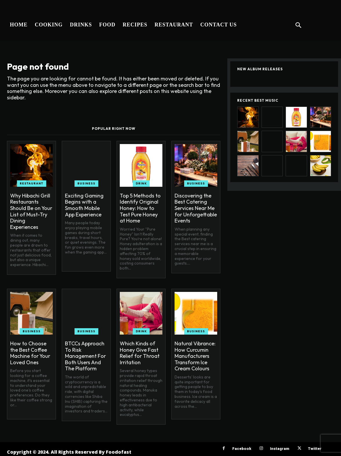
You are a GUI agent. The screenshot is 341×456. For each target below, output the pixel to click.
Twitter (315, 448)
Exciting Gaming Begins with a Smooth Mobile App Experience (84, 205)
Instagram (279, 448)
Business (86, 183)
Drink (141, 183)
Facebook (241, 448)
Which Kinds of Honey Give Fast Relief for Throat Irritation (139, 353)
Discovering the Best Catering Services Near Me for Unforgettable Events (196, 208)
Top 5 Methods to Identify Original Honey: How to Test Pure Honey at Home (140, 208)
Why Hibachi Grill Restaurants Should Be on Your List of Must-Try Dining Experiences (31, 211)
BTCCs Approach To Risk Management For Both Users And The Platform (85, 356)
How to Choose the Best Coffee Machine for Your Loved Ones (30, 353)
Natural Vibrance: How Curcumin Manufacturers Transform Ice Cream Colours (195, 356)
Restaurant (31, 183)
